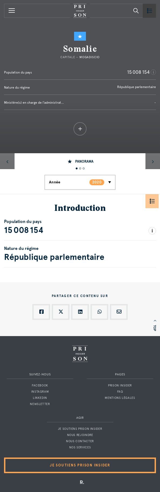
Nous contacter (80, 441)
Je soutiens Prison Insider (80, 429)
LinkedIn (40, 398)
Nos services (80, 447)
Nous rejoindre (80, 435)
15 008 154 (138, 72)
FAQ (120, 391)
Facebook (40, 385)
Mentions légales (120, 398)
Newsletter (40, 404)
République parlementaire (136, 87)
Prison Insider (120, 385)
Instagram (40, 391)
